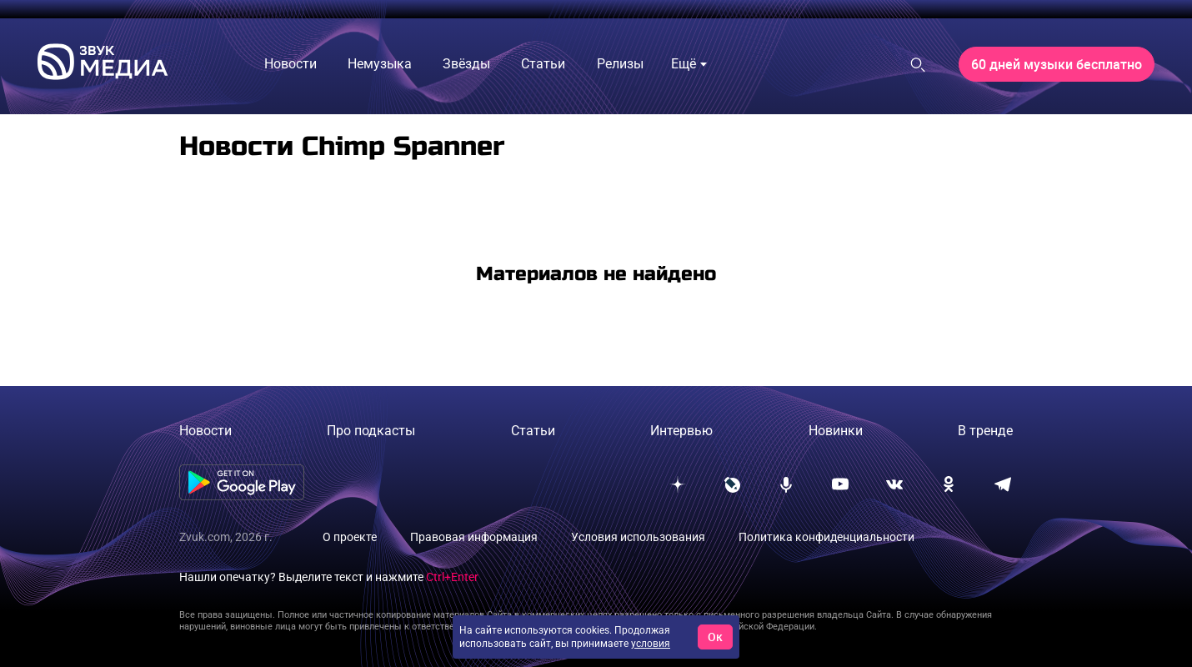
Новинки (836, 431)
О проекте (350, 537)
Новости (205, 431)
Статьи (533, 431)
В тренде (985, 431)
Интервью (681, 431)
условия (650, 643)
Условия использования (638, 537)
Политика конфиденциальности (826, 537)
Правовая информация (474, 537)
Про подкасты (371, 431)
